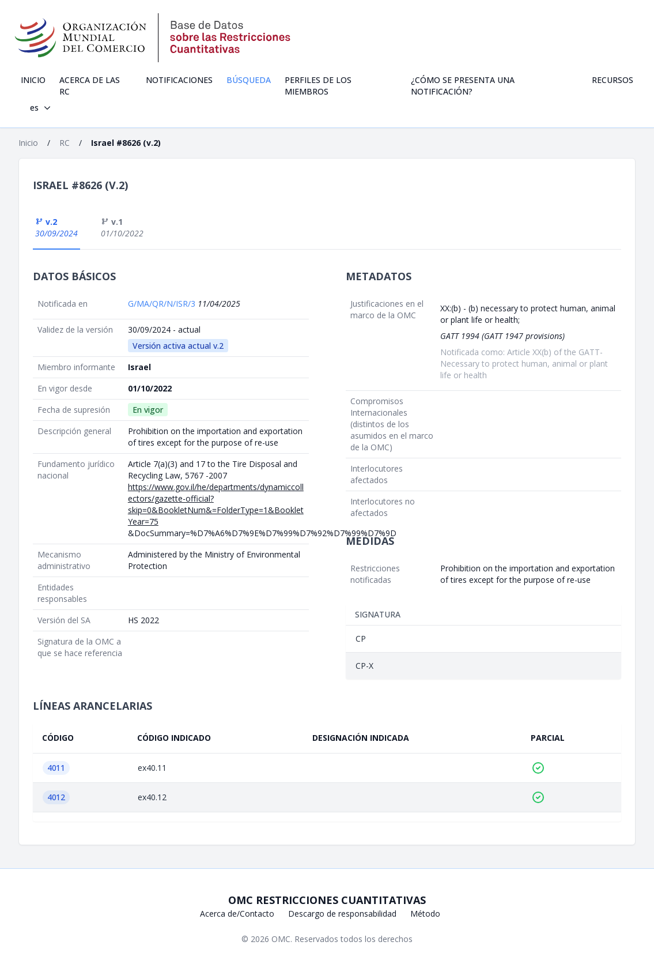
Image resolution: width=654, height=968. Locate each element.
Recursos (612, 79)
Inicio (33, 79)
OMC (280, 938)
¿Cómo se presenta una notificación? (463, 85)
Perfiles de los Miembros (318, 85)
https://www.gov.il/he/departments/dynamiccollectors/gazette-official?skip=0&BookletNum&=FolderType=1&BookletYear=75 (216, 504)
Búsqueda (248, 79)
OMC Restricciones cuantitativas (327, 900)
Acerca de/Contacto (237, 913)
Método (425, 913)
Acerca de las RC (89, 85)
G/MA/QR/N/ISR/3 (163, 303)
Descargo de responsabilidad (342, 913)
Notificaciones (179, 79)
